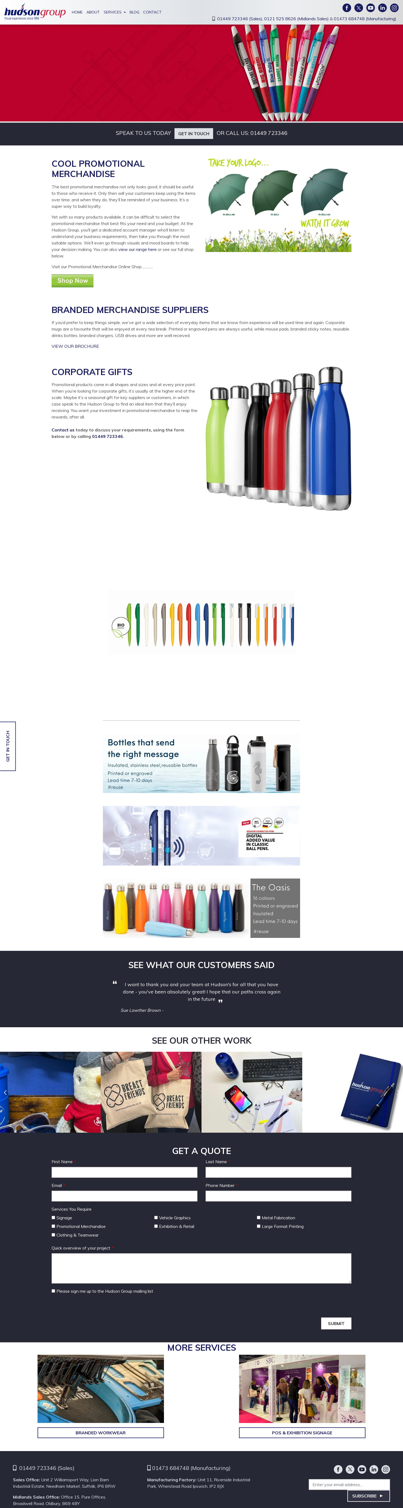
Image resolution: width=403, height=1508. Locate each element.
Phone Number (220, 1185)
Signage (62, 1217)
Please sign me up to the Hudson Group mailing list (102, 1291)
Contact (152, 12)
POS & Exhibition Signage (302, 1432)
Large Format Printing (280, 1226)
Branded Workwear (101, 1432)
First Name (62, 1161)
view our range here (138, 249)
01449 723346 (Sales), (240, 18)
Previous (5, 1092)
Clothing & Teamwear (75, 1235)
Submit (336, 1323)
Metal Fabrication (276, 1217)
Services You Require (72, 1209)
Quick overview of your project (81, 1248)
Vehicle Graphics (172, 1217)
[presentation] (93, 1307)
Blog (134, 12)
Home (77, 12)
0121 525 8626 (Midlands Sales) (297, 18)
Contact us (63, 430)
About (93, 12)
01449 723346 (268, 133)
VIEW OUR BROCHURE (76, 346)
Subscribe (364, 1496)
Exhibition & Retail (174, 1226)
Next (398, 1092)
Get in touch (193, 133)
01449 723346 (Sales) (47, 1468)
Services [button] (113, 12)
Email (57, 1185)
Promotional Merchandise (79, 1226)
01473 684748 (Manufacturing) (365, 18)
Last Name (216, 1161)
